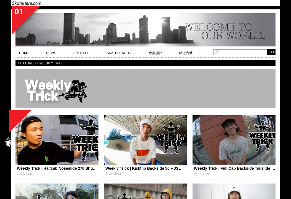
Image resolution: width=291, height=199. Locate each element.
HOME (24, 53)
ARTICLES (81, 53)
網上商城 (186, 53)
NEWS (51, 53)
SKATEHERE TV (118, 53)
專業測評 (155, 53)
